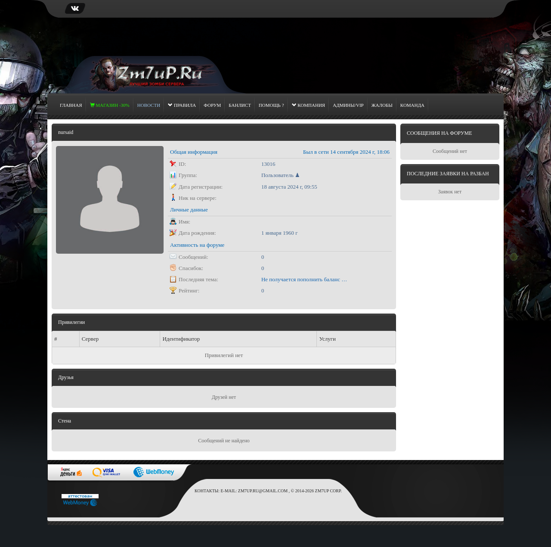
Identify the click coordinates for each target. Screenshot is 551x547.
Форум (212, 105)
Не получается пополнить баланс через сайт (304, 279)
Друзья (66, 377)
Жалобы (382, 105)
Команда (412, 105)
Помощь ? (271, 105)
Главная (71, 105)
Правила (182, 105)
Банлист (240, 105)
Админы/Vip (348, 105)
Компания (308, 105)
